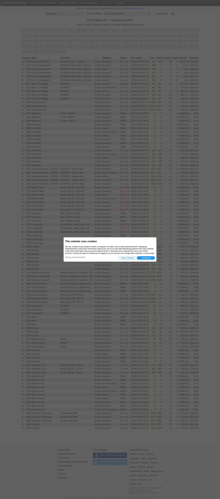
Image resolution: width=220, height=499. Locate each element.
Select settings (127, 258)
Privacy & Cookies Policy (75, 257)
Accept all (146, 258)
